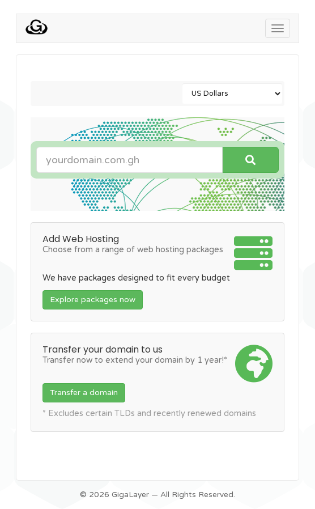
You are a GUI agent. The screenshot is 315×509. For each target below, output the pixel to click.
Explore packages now (92, 299)
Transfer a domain (84, 392)
